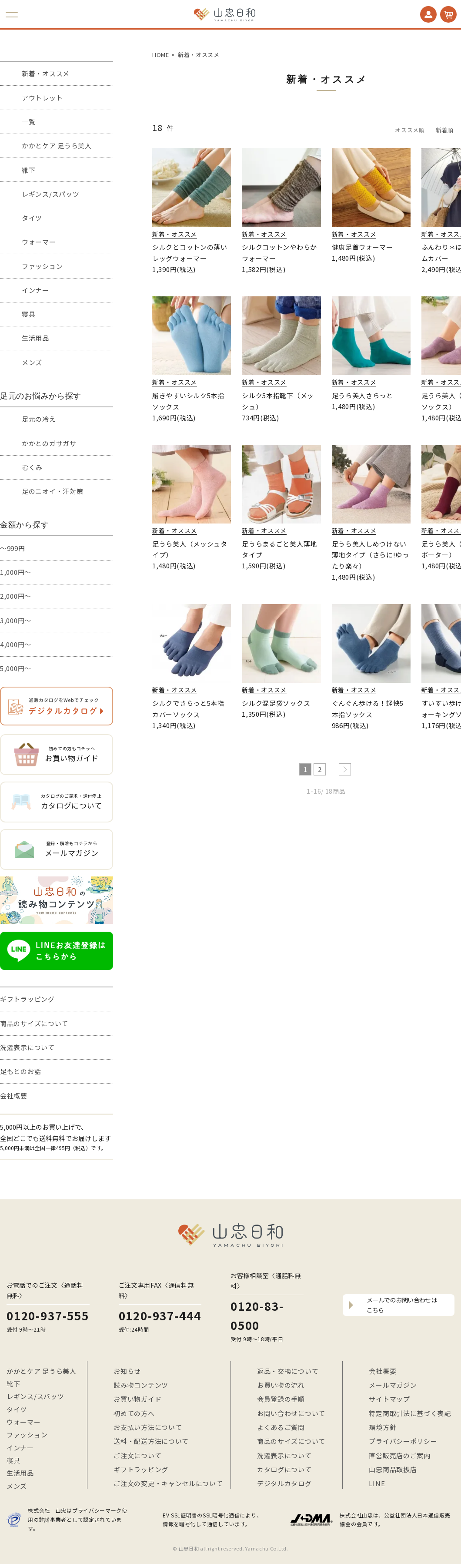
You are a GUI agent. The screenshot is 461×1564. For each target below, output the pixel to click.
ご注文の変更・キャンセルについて (168, 1483)
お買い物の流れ (281, 1384)
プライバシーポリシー (403, 1441)
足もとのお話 (20, 1071)
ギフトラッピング (27, 999)
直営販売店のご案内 (399, 1455)
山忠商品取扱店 (393, 1469)
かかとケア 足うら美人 (57, 145)
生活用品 (35, 337)
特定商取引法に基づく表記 (410, 1413)
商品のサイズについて (34, 1023)
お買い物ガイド (137, 1398)
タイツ (32, 217)
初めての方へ (134, 1413)
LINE (377, 1483)
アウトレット (42, 97)
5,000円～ (15, 668)
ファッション (42, 266)
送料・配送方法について (151, 1441)
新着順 (445, 130)
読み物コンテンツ (141, 1384)
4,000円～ (15, 644)
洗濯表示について (27, 1047)
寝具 (28, 314)
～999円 (12, 548)
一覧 (28, 121)
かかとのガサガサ (49, 443)
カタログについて (284, 1469)
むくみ (32, 467)
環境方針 (382, 1427)
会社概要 (13, 1095)
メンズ (32, 362)
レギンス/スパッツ (50, 193)
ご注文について (137, 1455)
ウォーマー (39, 241)
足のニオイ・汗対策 (52, 491)
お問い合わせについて (291, 1413)
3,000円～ (15, 620)
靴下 (28, 170)
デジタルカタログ (284, 1483)
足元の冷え (39, 418)
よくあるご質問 (281, 1427)
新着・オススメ (46, 73)
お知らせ (127, 1371)
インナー (35, 290)
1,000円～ (15, 572)
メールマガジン (393, 1384)
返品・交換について (287, 1371)
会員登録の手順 (281, 1398)
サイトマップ (389, 1398)
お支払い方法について (148, 1427)
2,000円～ (15, 596)
